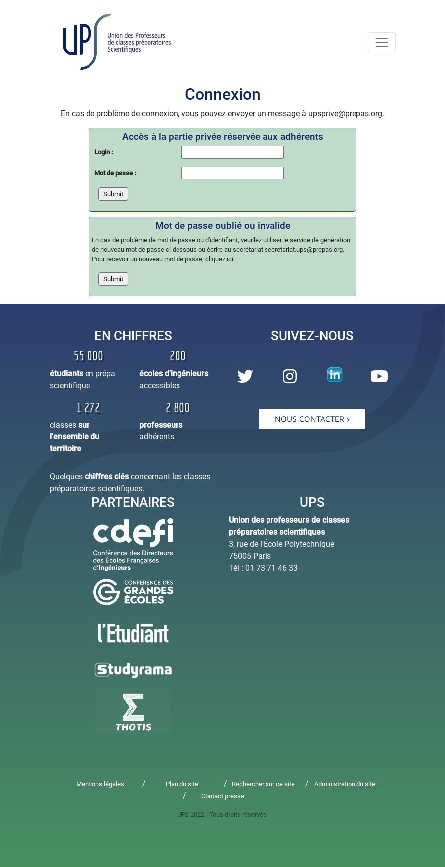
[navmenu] (382, 42)
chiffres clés (107, 476)
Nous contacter (312, 418)
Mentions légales (100, 784)
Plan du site (182, 784)
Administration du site (344, 784)
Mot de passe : (115, 173)
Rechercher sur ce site (263, 784)
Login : (103, 152)
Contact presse (222, 796)
